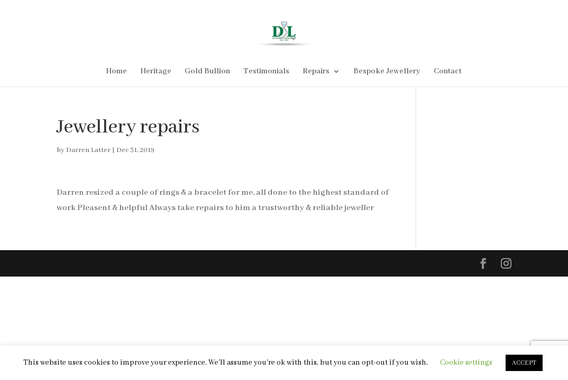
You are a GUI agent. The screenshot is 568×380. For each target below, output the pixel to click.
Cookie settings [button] (466, 362)
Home (116, 72)
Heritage (155, 72)
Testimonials (266, 72)
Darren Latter (88, 150)
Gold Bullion (207, 72)
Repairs (316, 72)
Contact (448, 72)
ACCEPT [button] (524, 363)
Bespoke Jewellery (386, 72)
